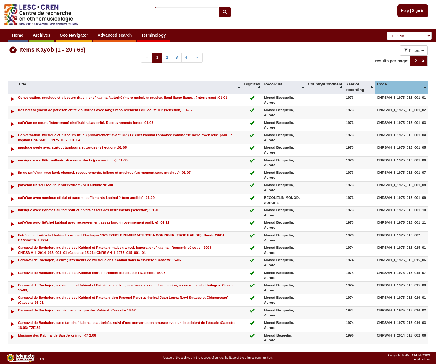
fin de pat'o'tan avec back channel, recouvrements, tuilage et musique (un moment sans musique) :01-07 (104, 172)
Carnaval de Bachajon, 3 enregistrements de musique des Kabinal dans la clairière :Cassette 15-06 (99, 260)
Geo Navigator (74, 35)
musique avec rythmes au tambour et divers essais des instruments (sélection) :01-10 (89, 210)
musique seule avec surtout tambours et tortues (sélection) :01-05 (72, 147)
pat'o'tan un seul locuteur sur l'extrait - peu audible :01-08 (65, 185)
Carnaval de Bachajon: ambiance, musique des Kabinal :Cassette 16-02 (77, 310)
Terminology (153, 35)
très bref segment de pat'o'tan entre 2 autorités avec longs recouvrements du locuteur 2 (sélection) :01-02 (105, 110)
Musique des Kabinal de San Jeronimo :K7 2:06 (57, 335)
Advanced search (114, 35)
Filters (414, 50)
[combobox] (419, 61)
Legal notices (421, 359)
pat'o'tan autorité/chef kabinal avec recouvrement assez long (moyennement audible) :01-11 (94, 222)
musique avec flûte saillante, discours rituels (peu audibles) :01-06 (73, 160)
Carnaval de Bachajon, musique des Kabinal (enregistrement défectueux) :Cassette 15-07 (91, 272)
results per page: (391, 60)
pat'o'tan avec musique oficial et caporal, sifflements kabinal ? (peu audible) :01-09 (86, 197)
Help (405, 11)
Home (17, 35)
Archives (41, 35)
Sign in (418, 11)
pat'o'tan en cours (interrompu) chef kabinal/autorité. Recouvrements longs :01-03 (85, 122)
